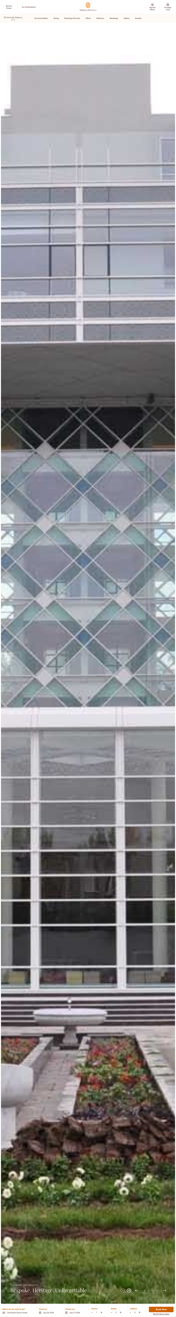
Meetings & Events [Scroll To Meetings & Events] (72, 18)
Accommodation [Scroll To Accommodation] (41, 18)
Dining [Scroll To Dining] (56, 18)
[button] (50, 1311)
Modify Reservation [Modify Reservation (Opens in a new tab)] (161, 1314)
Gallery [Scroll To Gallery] (127, 18)
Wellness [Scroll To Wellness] (100, 18)
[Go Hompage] (88, 6)
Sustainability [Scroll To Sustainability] (140, 18)
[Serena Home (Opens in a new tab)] (9, 7)
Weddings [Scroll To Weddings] (114, 18)
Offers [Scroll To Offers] (88, 18)
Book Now (161, 1309)
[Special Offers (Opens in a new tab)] (152, 7)
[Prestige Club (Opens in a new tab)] (168, 7)
